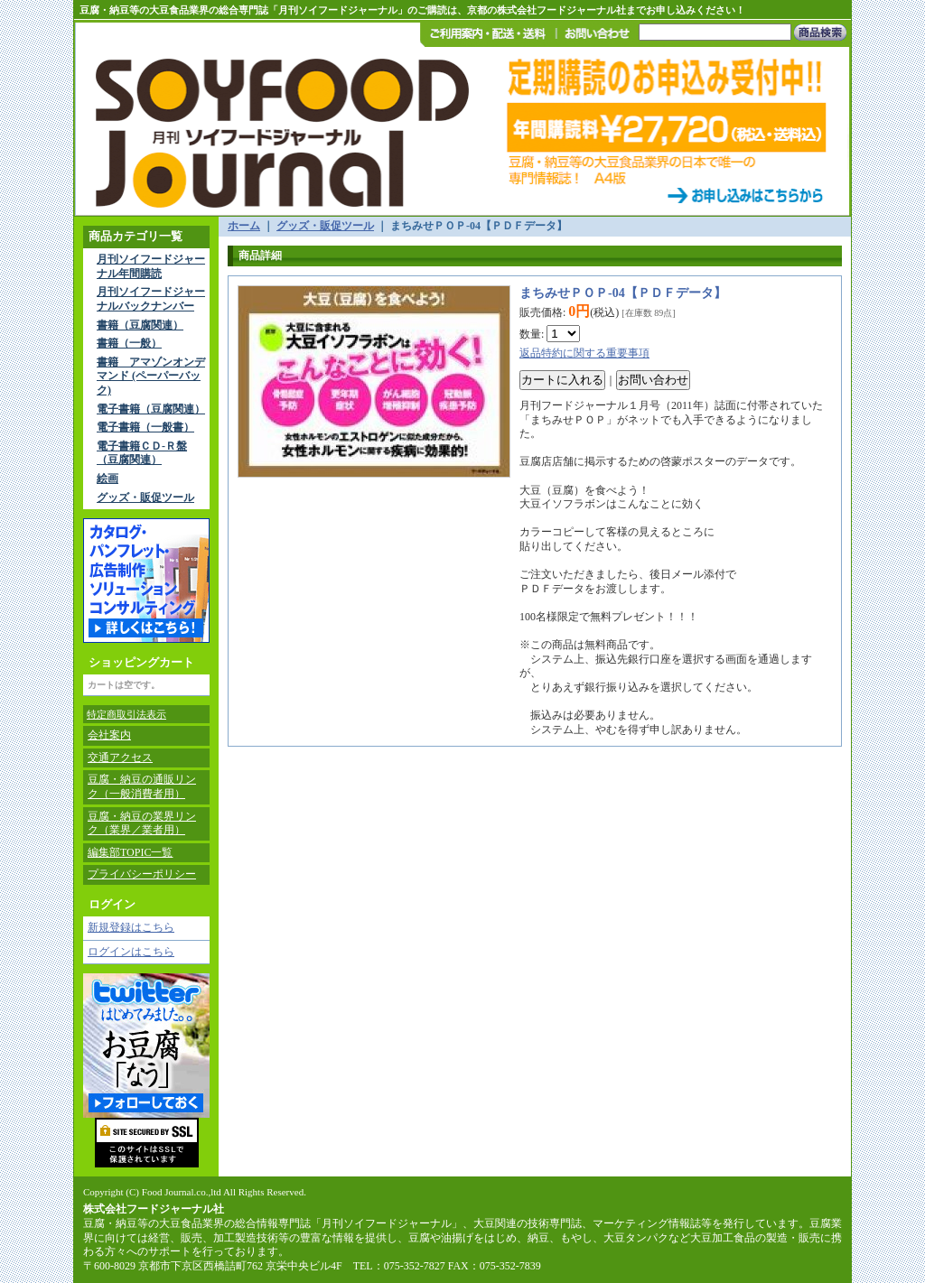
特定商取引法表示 (126, 714)
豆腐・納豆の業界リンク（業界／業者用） (142, 823)
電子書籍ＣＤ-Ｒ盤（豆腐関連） (142, 453)
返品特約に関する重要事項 (584, 353)
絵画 (107, 478)
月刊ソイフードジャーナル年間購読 (151, 266)
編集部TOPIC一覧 (130, 852)
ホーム (244, 225)
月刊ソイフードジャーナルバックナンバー (151, 298)
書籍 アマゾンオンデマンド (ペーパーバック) (151, 376)
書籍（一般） (129, 343)
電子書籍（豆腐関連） (151, 409)
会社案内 (109, 735)
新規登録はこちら (131, 927)
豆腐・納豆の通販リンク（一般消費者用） (142, 786)
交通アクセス (120, 757)
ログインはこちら (131, 951)
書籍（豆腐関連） (140, 325)
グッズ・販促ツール (145, 497)
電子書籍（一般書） (145, 427)
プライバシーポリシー (142, 874)
